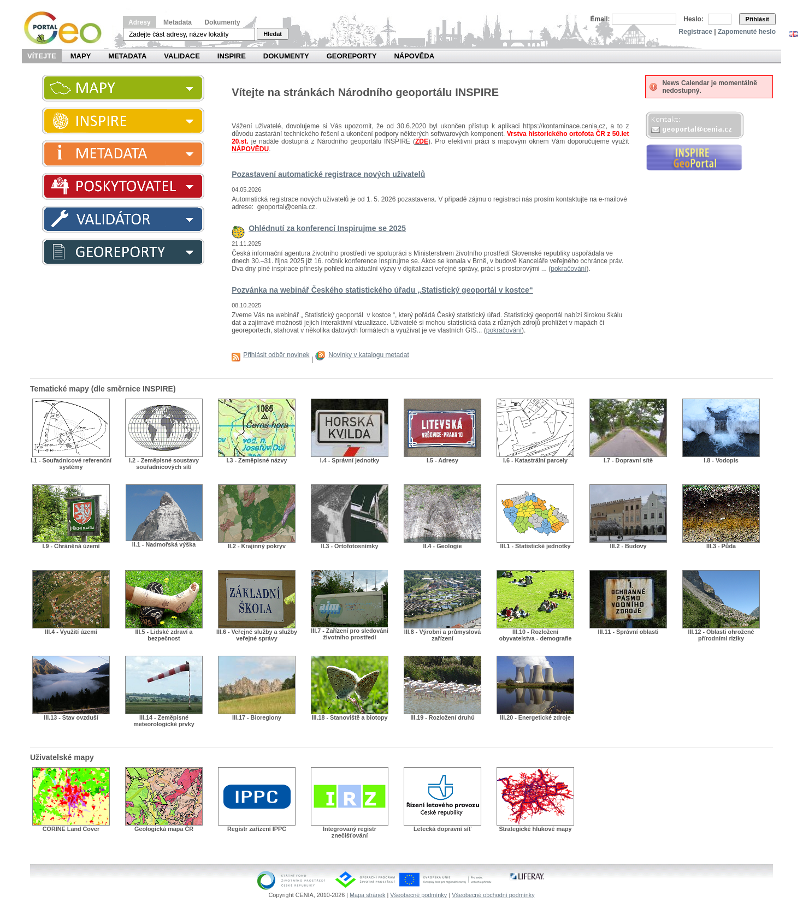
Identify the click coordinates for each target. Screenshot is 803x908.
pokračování (568, 268)
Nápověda (414, 56)
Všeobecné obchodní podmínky (493, 895)
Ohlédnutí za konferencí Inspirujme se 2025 (327, 228)
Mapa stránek (367, 895)
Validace (181, 56)
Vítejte (41, 56)
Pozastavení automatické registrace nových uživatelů (328, 174)
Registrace (695, 31)
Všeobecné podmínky (418, 895)
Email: (600, 19)
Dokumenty (222, 22)
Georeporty (352, 56)
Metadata (177, 22)
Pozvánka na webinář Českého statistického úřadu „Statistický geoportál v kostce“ (382, 290)
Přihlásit (757, 19)
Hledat (272, 34)
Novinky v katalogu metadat (368, 355)
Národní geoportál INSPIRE (67, 28)
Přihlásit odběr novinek (276, 355)
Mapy (80, 56)
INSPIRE (231, 56)
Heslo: (693, 19)
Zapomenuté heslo (747, 31)
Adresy (139, 22)
